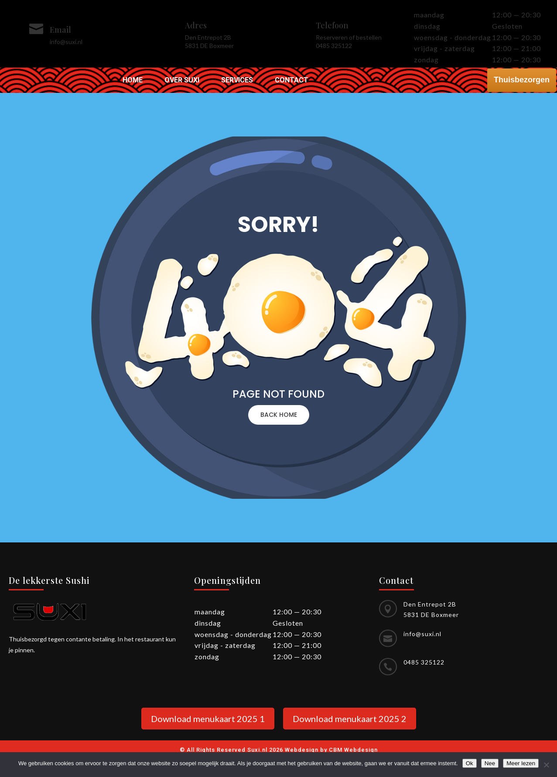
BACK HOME (278, 414)
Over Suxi (181, 80)
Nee (490, 763)
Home (133, 80)
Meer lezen (520, 763)
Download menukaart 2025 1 (208, 718)
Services (237, 80)
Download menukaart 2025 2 (350, 718)
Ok (469, 763)
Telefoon (332, 25)
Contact (291, 80)
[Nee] (546, 764)
